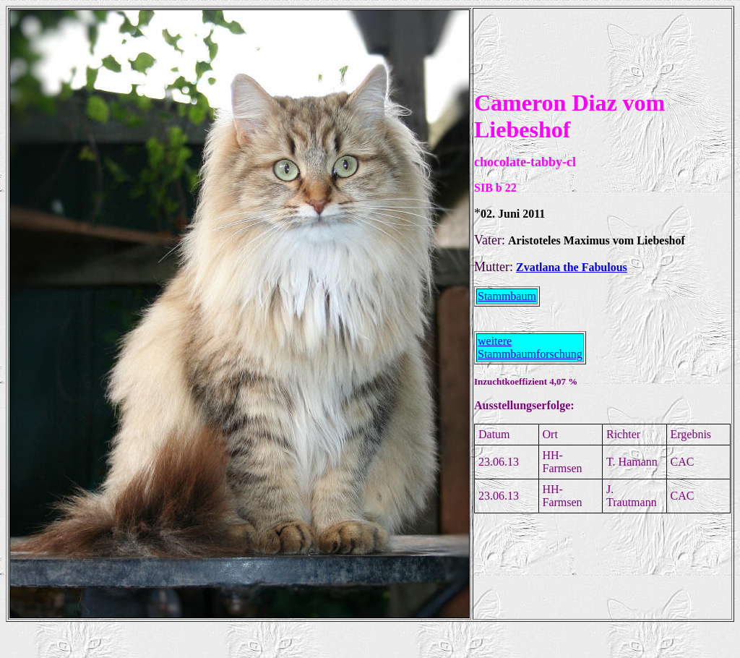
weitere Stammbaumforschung (530, 347)
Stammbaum (507, 296)
